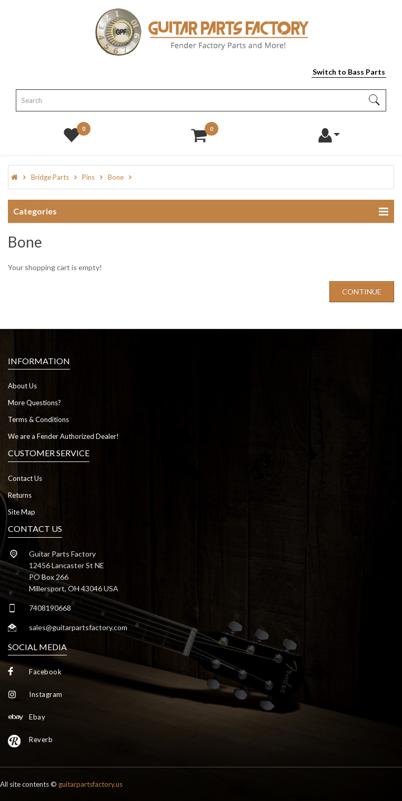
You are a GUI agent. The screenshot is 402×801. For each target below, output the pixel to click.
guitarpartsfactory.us (90, 784)
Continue (361, 291)
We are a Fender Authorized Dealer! (63, 436)
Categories (35, 211)
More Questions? (34, 402)
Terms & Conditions (38, 419)
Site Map (21, 512)
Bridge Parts (50, 177)
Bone (116, 177)
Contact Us (25, 478)
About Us (22, 386)
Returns (20, 495)
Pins (88, 177)
